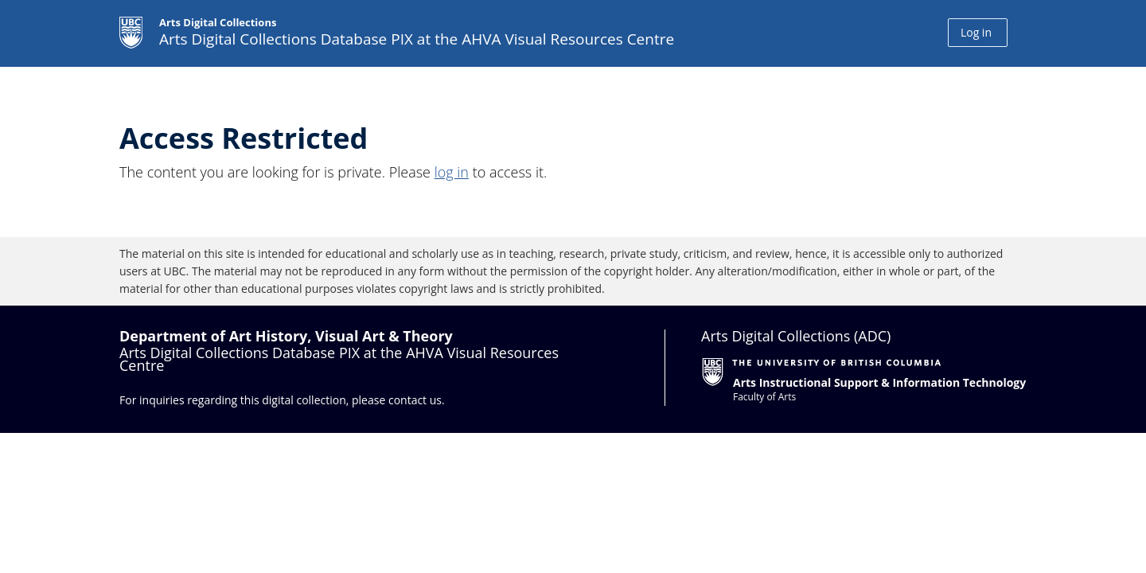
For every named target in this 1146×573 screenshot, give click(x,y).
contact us (415, 399)
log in (452, 171)
